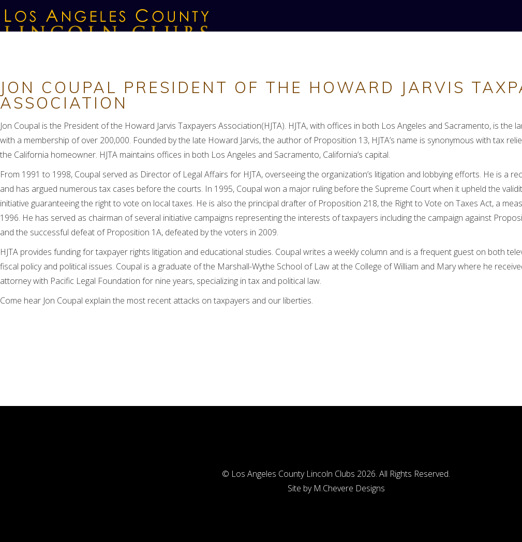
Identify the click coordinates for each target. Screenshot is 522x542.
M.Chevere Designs (349, 488)
